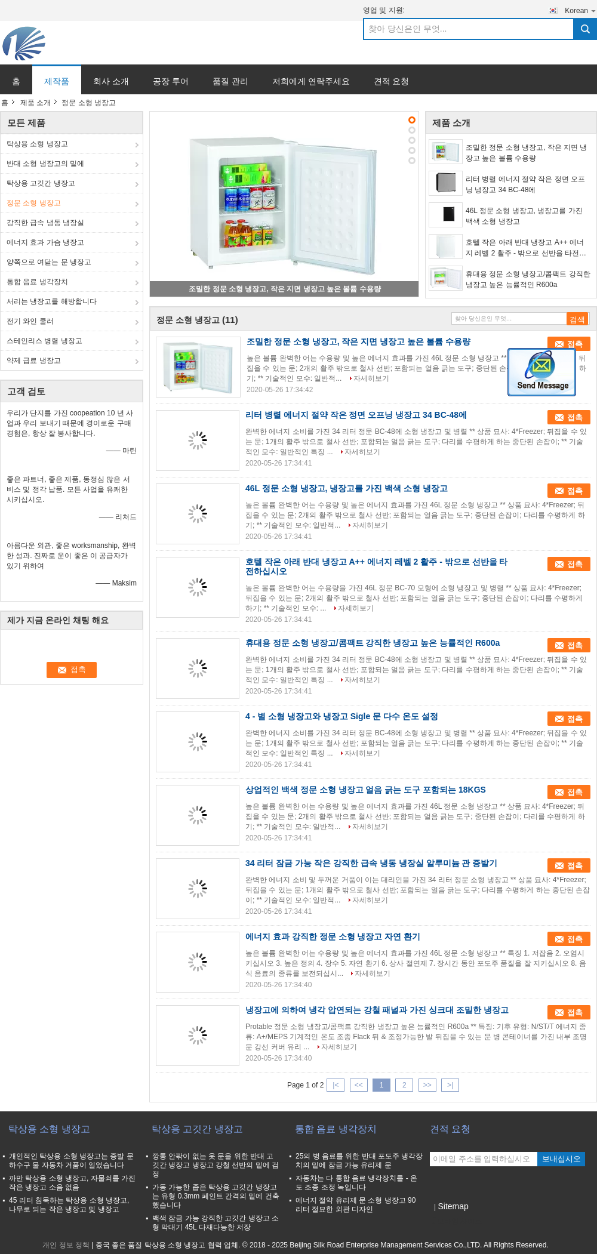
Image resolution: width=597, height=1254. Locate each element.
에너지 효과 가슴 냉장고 (45, 242)
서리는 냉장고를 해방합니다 (52, 301)
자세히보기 (371, 378)
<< (359, 1085)
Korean (581, 10)
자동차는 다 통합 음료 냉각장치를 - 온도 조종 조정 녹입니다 (356, 1182)
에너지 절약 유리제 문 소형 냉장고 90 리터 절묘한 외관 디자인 (356, 1204)
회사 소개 (111, 81)
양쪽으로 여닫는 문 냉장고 (49, 262)
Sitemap (453, 1206)
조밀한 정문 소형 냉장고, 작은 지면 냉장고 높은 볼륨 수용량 (284, 289)
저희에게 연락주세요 (311, 81)
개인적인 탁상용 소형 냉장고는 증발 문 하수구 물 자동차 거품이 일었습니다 (71, 1160)
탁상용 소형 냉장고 (37, 144)
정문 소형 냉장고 (34, 203)
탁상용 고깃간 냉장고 (41, 183)
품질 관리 (230, 81)
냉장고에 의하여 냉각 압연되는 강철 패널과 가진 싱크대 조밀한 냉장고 (377, 1010)
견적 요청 (392, 81)
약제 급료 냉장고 (34, 360)
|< (335, 1085)
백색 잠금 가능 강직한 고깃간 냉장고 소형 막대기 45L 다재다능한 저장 (215, 1222)
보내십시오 (561, 1158)
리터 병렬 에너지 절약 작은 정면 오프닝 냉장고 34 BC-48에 (525, 184)
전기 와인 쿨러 (30, 321)
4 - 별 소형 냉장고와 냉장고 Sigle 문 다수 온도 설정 (341, 716)
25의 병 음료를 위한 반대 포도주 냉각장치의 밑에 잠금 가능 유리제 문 (359, 1160)
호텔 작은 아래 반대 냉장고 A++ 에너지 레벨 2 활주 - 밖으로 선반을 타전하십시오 (526, 248)
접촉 (575, 344)
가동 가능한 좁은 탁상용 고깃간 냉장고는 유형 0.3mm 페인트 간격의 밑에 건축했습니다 (215, 1196)
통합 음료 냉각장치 (37, 282)
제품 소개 (35, 102)
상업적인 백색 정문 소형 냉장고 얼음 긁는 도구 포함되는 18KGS (365, 789)
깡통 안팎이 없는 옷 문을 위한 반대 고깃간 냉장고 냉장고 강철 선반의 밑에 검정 (215, 1165)
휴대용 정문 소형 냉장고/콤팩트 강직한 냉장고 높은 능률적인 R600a (528, 279)
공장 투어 (171, 81)
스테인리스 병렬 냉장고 (44, 341)
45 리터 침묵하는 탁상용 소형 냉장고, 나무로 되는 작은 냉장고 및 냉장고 (69, 1204)
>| (450, 1085)
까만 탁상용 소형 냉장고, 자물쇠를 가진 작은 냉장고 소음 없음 (72, 1182)
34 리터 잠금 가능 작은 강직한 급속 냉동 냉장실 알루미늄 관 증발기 (371, 863)
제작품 (56, 81)
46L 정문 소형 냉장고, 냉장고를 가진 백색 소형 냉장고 (524, 216)
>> (427, 1085)
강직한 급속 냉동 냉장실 (45, 222)
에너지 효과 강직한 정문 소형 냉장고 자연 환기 (332, 936)
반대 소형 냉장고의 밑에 (45, 163)
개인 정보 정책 (66, 1245)
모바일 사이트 (456, 1221)
